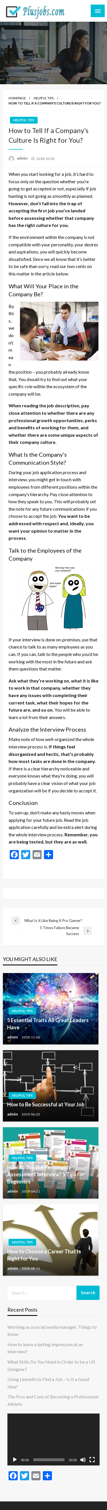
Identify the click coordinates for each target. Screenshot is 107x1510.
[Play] (15, 1460)
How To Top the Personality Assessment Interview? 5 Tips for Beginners (45, 1174)
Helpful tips (44, 98)
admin (23, 158)
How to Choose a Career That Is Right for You (44, 1255)
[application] (53, 1439)
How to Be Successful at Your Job (45, 1104)
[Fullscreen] (92, 1460)
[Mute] (83, 1460)
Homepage (17, 98)
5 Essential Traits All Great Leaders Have (48, 1023)
